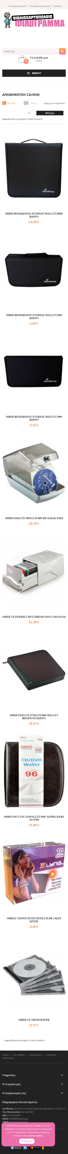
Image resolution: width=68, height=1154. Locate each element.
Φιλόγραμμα (36, 1055)
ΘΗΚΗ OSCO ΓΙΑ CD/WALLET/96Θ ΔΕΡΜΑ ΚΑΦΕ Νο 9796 (34, 818)
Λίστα (33, 103)
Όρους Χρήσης (36, 1136)
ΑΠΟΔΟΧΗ (27, 1141)
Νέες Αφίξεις (19, 1055)
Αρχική (5, 1055)
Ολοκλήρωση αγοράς (40, 6)
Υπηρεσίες (51, 1055)
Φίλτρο (49, 113)
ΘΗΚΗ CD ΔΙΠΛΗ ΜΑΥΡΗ (34, 1019)
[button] (34, 59)
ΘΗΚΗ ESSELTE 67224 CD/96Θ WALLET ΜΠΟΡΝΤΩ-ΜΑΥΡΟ (34, 717)
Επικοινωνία (8, 1058)
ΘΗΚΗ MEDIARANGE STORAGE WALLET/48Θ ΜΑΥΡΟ (34, 418)
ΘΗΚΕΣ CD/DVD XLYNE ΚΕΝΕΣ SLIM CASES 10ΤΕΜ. (34, 920)
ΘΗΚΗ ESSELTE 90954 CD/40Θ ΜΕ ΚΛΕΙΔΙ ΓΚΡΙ (34, 518)
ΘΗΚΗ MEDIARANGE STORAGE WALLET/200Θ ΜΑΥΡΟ (34, 215)
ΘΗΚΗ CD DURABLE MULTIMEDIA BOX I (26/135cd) (34, 616)
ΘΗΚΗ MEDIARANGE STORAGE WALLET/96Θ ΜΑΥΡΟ (34, 317)
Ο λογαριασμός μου (17, 6)
